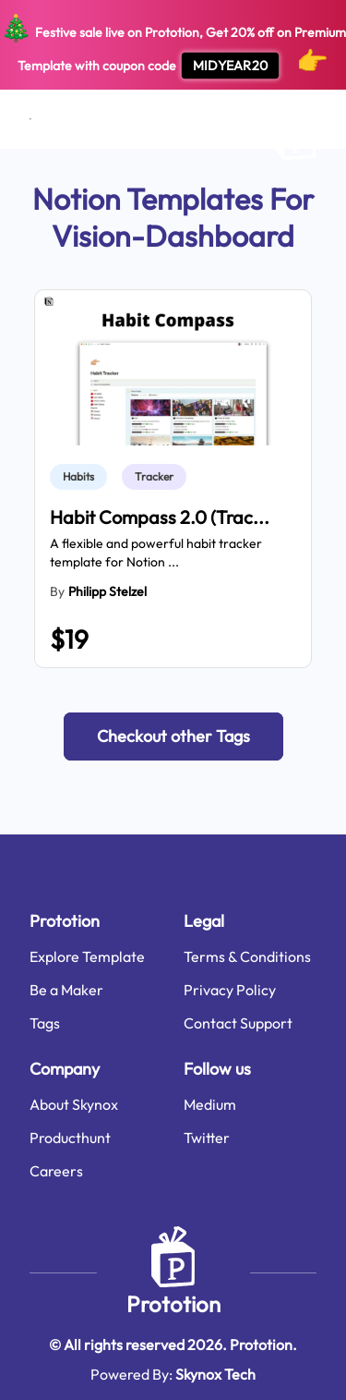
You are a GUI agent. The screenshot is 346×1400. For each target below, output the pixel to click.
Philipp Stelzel (107, 591)
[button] (173, 736)
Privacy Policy (230, 989)
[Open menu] (30, 119)
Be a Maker (66, 989)
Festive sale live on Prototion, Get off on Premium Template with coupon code (173, 45)
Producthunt (70, 1137)
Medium (210, 1104)
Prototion (173, 1304)
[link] (82, 477)
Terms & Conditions (247, 956)
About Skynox (74, 1104)
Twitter (207, 1137)
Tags (45, 1023)
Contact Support (238, 1023)
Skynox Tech (215, 1374)
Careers (56, 1171)
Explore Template (87, 956)
